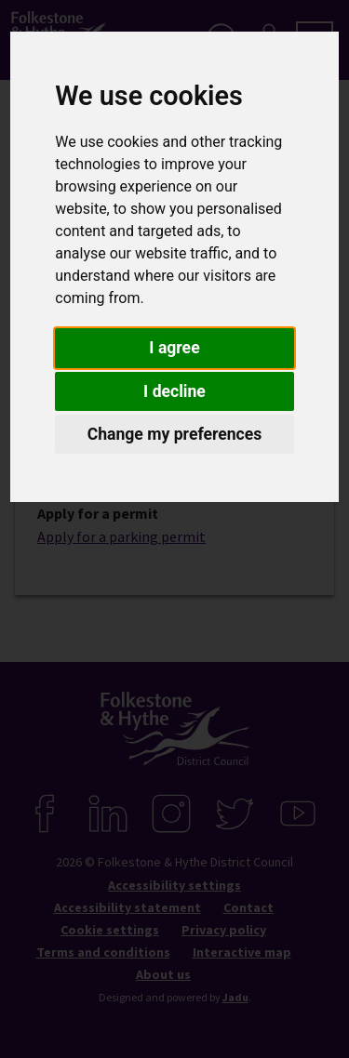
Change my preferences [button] (174, 434)
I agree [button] (174, 347)
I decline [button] (174, 391)
